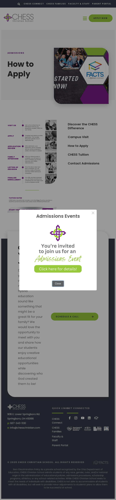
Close (58, 283)
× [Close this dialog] (93, 213)
